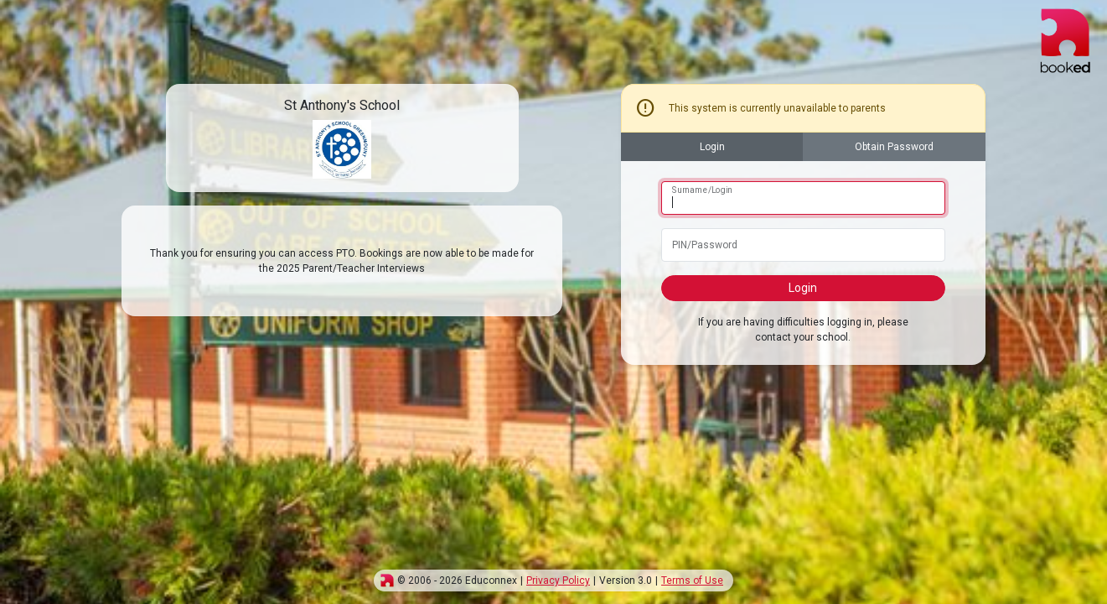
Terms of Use (692, 580)
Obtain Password (894, 147)
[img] (387, 580)
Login (712, 147)
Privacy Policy (558, 580)
